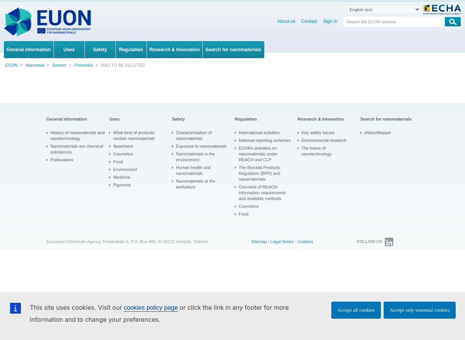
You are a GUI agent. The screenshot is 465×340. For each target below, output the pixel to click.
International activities (259, 132)
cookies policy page (151, 307)
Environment (125, 169)
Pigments (122, 185)
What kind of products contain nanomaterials (134, 135)
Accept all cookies (356, 310)
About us (286, 21)
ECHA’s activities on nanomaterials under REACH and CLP (258, 154)
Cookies (305, 241)
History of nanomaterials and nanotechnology (77, 135)
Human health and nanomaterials (193, 170)
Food (118, 161)
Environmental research (323, 140)
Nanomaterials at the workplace (195, 184)
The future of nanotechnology (316, 151)
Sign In (330, 21)
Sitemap (259, 241)
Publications (61, 159)
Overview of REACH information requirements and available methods (262, 193)
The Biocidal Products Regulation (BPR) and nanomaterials (259, 173)
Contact (309, 21)
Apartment (123, 146)
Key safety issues (318, 132)
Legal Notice (282, 241)
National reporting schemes (265, 140)
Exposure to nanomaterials (201, 146)
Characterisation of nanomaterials (194, 135)
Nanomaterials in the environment (195, 157)
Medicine (121, 177)
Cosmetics (123, 154)
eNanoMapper (377, 132)
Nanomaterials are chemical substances (76, 149)
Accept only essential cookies (420, 310)
